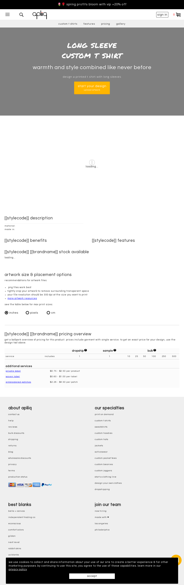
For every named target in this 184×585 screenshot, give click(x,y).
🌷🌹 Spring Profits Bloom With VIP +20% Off (92, 4)
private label (13, 371)
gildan (12, 536)
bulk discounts (16, 433)
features (89, 24)
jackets (99, 446)
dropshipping (102, 489)
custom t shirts (68, 24)
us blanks (13, 555)
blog (10, 452)
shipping (13, 439)
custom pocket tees (106, 458)
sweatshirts (101, 427)
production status (17, 477)
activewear (101, 452)
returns (12, 446)
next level (14, 542)
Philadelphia (102, 530)
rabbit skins (14, 549)
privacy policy (18, 569)
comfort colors (16, 530)
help (11, 421)
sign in (162, 14)
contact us (14, 414)
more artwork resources (22, 298)
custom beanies (104, 464)
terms (11, 471)
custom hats (101, 439)
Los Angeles (101, 524)
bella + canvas (16, 511)
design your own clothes (108, 483)
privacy (12, 464)
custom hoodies (103, 433)
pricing (105, 24)
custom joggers (103, 471)
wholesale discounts (19, 458)
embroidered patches (18, 382)
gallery (120, 24)
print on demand (104, 414)
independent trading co (21, 517)
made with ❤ (102, 517)
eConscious (14, 524)
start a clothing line (105, 477)
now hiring (100, 511)
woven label (13, 376)
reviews (12, 427)
